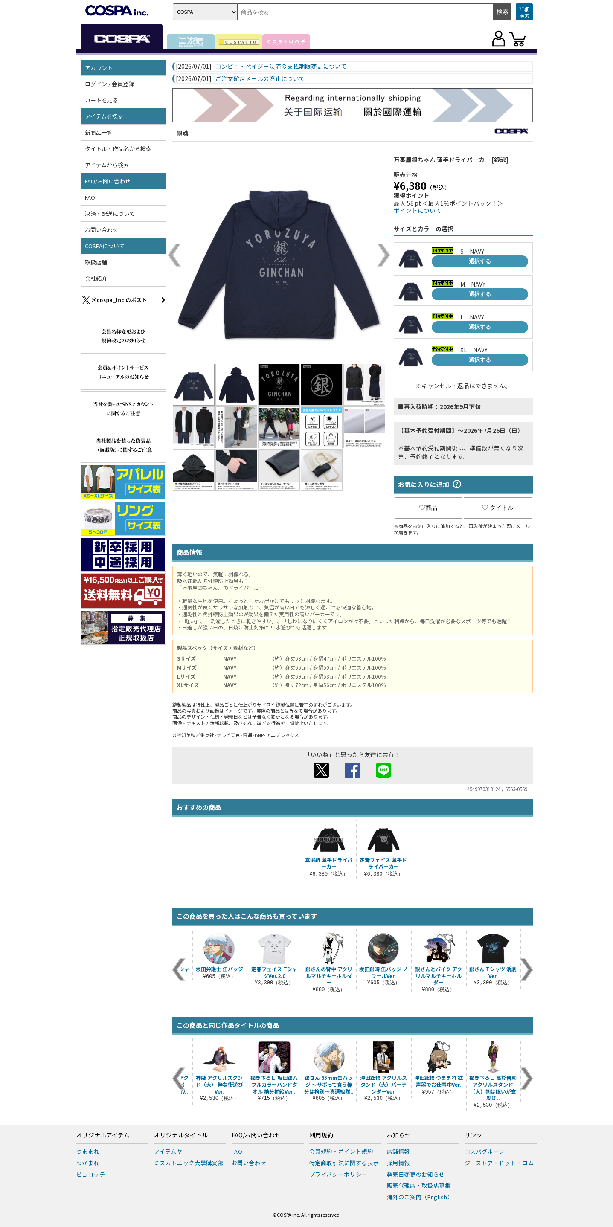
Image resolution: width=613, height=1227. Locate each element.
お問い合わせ (101, 230)
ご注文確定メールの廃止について (260, 79)
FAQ (90, 197)
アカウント (99, 68)
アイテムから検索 (107, 165)
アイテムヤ (168, 1151)
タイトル (498, 507)
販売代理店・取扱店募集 (419, 1185)
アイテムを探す (104, 116)
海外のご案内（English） (420, 1197)
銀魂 (183, 132)
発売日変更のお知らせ (416, 1174)
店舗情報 (398, 1151)
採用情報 (398, 1163)
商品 (428, 507)
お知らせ (399, 1135)
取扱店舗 (96, 262)
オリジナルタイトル (181, 1135)
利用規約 (321, 1135)
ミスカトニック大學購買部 (189, 1163)
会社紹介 (96, 278)
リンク (473, 1135)
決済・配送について (110, 213)
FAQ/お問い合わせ (108, 181)
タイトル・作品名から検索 (118, 149)
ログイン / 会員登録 (109, 84)
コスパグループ (485, 1151)
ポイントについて (418, 210)
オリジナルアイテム (103, 1135)
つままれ (88, 1151)
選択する (480, 261)
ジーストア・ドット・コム (499, 1163)
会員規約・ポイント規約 (341, 1151)
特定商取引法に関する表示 (344, 1163)
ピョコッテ (90, 1174)
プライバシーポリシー (338, 1174)
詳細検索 (524, 12)
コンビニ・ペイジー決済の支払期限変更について (281, 66)
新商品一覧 (99, 132)
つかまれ (88, 1163)
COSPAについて (105, 246)
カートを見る (101, 100)
